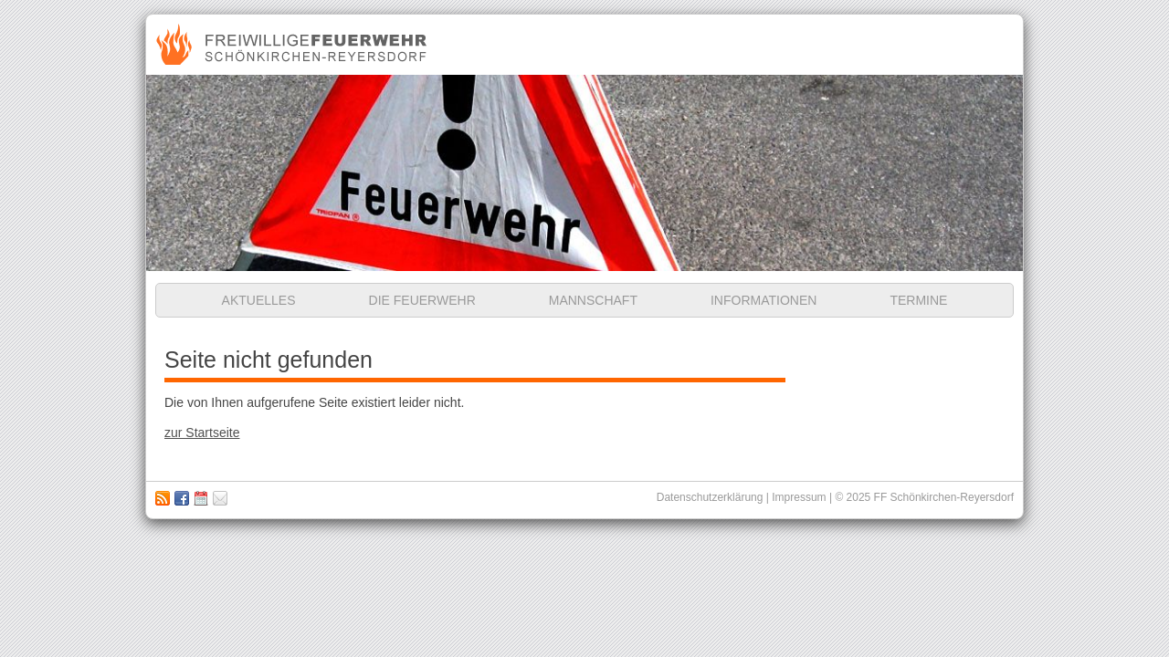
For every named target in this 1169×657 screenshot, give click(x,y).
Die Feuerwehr (422, 300)
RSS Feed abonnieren (162, 498)
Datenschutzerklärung (710, 497)
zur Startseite (201, 432)
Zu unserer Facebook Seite (181, 498)
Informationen (763, 300)
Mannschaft (593, 300)
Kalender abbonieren (201, 498)
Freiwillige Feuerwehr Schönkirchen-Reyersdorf (293, 45)
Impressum (220, 498)
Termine (918, 300)
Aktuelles (259, 300)
